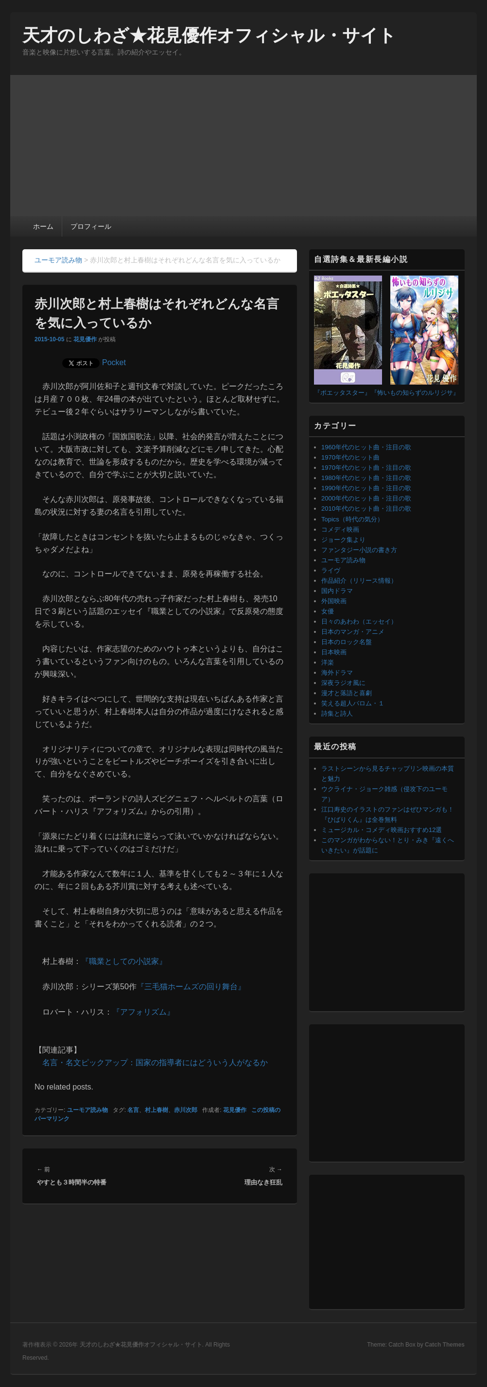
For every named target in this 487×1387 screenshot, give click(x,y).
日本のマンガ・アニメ (352, 631)
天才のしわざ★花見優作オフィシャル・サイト (209, 35)
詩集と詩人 (337, 713)
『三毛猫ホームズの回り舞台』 (191, 986)
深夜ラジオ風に (343, 682)
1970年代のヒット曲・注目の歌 (366, 467)
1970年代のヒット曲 (350, 457)
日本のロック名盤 (346, 642)
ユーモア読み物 (87, 1110)
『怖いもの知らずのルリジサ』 (415, 392)
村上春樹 (156, 1110)
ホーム (43, 226)
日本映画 (334, 652)
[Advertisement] (243, 143)
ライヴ (330, 570)
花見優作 (85, 339)
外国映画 (334, 601)
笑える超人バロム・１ (352, 703)
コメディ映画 (340, 529)
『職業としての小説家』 (124, 961)
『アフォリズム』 (143, 1012)
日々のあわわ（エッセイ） (359, 621)
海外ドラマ (337, 672)
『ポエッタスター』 (342, 392)
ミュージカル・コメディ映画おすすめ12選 (381, 829)
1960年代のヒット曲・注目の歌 (366, 447)
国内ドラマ (337, 590)
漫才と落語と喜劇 (346, 693)
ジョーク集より (343, 539)
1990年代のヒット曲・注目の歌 (366, 488)
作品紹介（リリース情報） (359, 580)
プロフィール (90, 226)
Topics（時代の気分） (352, 519)
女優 (327, 611)
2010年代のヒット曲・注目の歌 (366, 508)
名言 (133, 1110)
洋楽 (327, 662)
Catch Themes (445, 1344)
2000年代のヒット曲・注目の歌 (366, 498)
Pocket (114, 362)
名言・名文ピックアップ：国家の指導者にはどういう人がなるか (155, 1062)
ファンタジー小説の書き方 (359, 550)
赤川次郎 (185, 1110)
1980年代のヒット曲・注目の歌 (366, 477)
